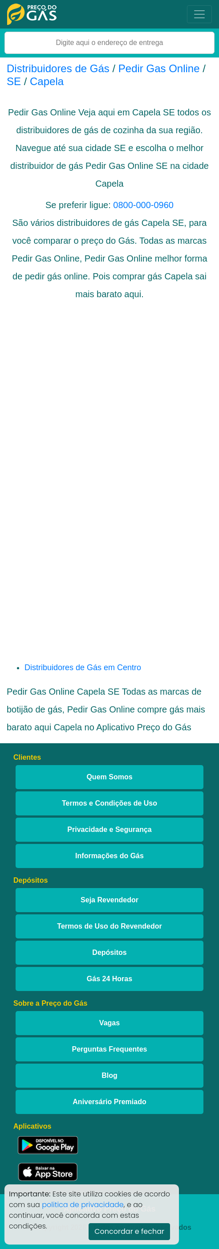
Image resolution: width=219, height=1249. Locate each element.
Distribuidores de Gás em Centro (82, 667)
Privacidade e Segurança (109, 829)
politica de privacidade (83, 1205)
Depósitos (109, 952)
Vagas (109, 1023)
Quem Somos (109, 777)
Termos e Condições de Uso (109, 803)
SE (14, 81)
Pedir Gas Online (159, 68)
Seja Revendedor (109, 900)
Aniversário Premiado (109, 1102)
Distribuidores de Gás (59, 68)
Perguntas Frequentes (109, 1049)
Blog (109, 1075)
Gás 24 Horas (109, 979)
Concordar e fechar (129, 1231)
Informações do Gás (109, 856)
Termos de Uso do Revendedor (109, 926)
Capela (47, 81)
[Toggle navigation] (199, 14)
